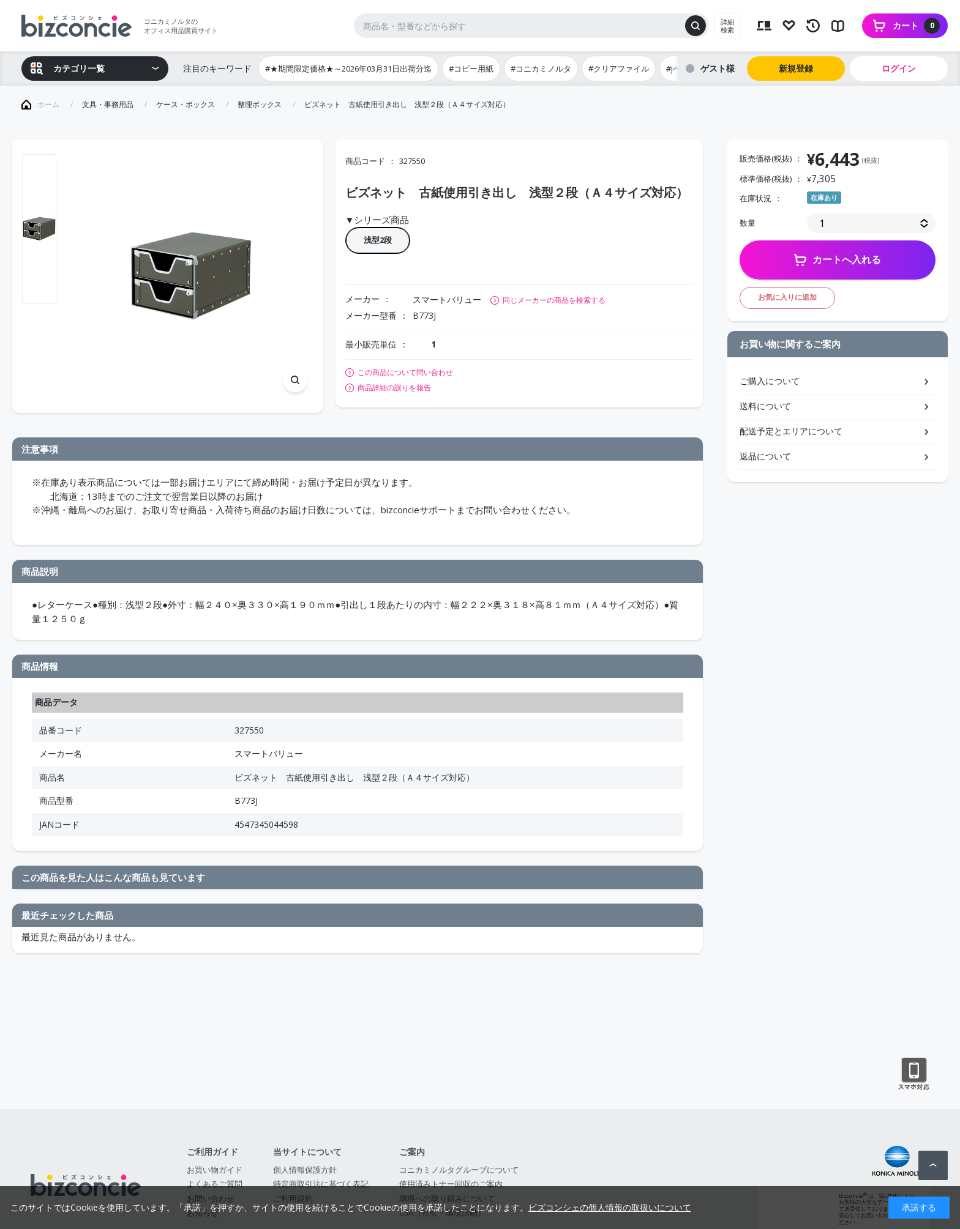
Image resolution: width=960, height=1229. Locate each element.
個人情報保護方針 (305, 1169)
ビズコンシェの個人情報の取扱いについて (609, 1207)
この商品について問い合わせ (405, 372)
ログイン (899, 68)
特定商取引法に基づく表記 (321, 1183)
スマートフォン (913, 1074)
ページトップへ (933, 1165)
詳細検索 (727, 25)
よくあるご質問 (214, 1183)
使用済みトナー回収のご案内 (451, 1183)
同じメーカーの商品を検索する (554, 300)
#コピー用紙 (471, 68)
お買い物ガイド (214, 1169)
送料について (765, 406)
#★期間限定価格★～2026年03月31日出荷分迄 (348, 68)
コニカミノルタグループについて (459, 1169)
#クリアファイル (618, 68)
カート (916, 26)
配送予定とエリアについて (791, 431)
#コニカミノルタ (541, 68)
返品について (765, 456)
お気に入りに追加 (787, 297)
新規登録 (796, 68)
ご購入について (770, 381)
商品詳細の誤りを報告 (394, 388)
